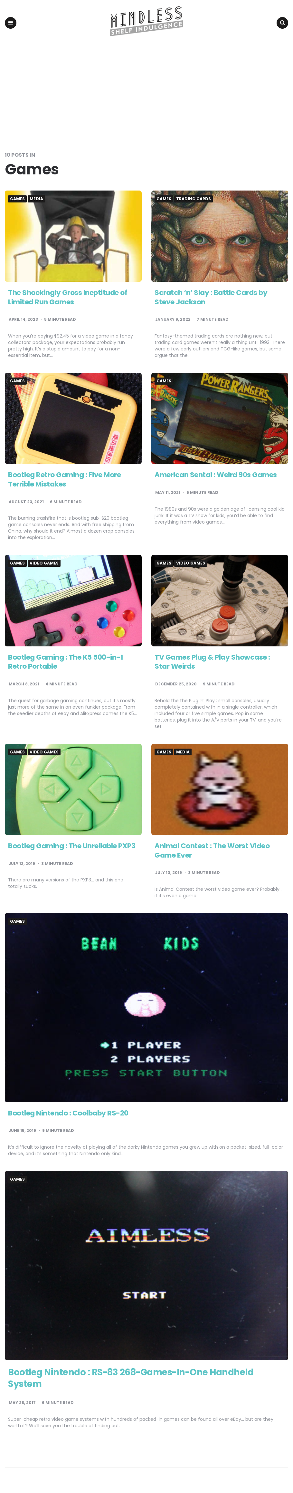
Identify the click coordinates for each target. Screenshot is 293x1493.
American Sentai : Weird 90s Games (216, 476)
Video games (44, 564)
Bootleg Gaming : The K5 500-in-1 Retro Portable (66, 662)
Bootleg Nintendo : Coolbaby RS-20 (68, 1114)
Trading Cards (193, 199)
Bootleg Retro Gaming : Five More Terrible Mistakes (64, 480)
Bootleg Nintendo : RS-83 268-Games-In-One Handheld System (134, 1379)
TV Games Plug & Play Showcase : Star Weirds (212, 662)
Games (17, 199)
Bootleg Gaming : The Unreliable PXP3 (72, 846)
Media (36, 199)
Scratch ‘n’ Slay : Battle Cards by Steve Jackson (211, 298)
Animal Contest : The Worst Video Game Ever (212, 851)
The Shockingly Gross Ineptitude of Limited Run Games (68, 298)
